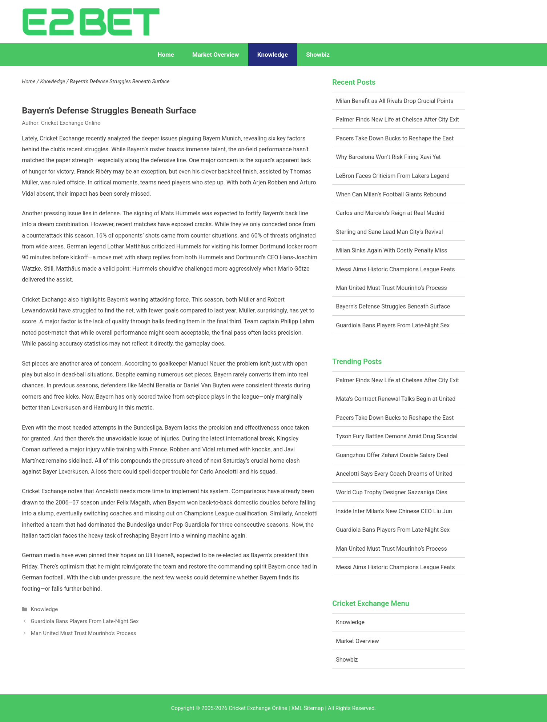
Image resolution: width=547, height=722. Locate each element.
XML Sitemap (307, 708)
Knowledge (272, 54)
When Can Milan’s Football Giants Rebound (391, 194)
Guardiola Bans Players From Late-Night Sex (84, 621)
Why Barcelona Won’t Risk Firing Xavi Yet (388, 156)
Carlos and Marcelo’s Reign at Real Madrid (390, 213)
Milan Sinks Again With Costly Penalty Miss (391, 250)
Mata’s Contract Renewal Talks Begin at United (395, 398)
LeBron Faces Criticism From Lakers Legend (393, 175)
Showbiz (318, 54)
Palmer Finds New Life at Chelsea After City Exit (397, 119)
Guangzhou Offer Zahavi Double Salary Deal (392, 455)
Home (165, 54)
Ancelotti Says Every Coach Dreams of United (394, 473)
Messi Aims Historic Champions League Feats (395, 269)
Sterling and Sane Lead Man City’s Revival (389, 231)
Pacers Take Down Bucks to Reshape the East (395, 138)
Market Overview (215, 54)
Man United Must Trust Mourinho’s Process (83, 633)
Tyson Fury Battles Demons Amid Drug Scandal (396, 436)
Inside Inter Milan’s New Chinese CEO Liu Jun (394, 511)
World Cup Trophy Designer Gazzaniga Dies (391, 492)
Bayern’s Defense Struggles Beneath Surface (393, 306)
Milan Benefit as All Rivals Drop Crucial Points (394, 100)
